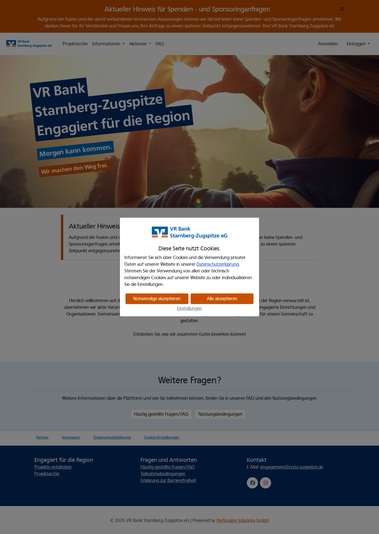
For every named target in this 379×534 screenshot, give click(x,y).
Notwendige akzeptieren (157, 299)
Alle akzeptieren (222, 299)
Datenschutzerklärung (217, 264)
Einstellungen (189, 308)
